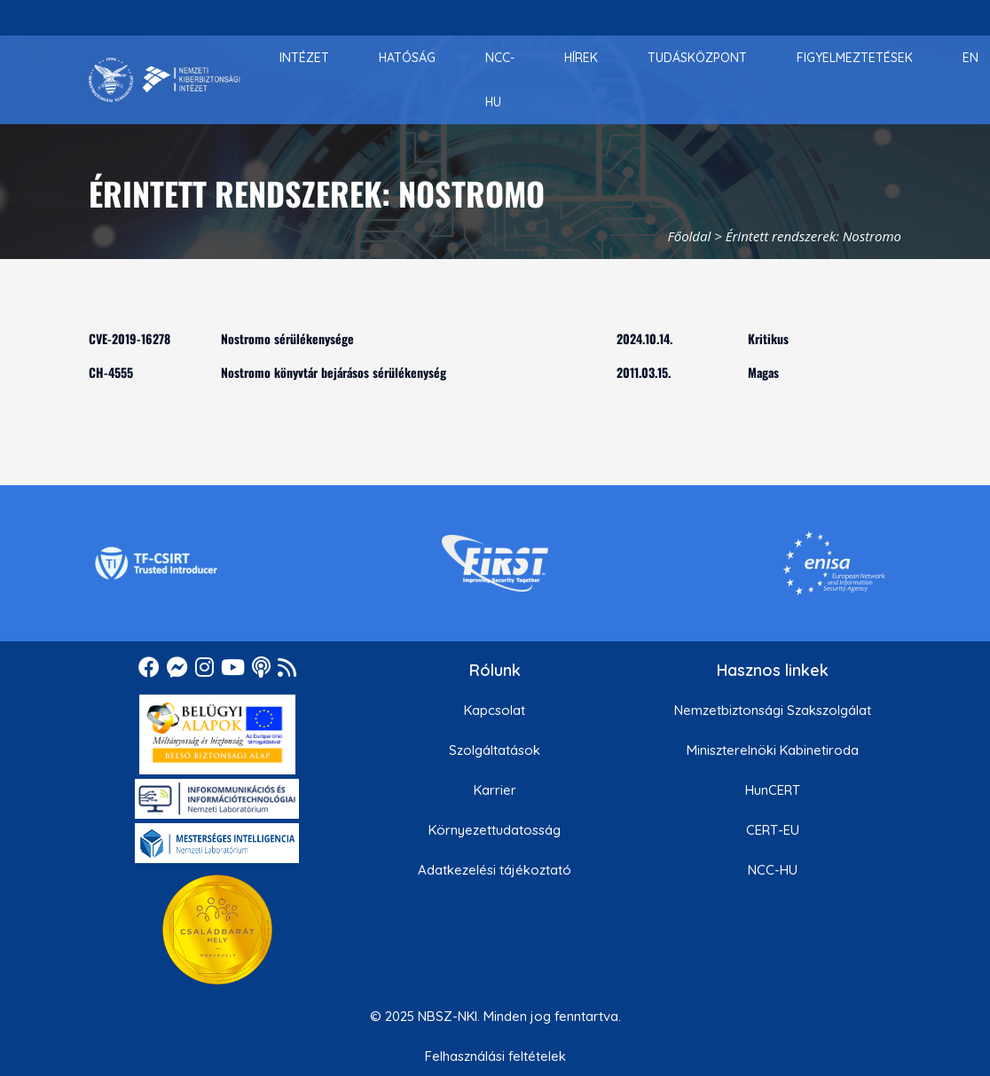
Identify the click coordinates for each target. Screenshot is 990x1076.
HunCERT (772, 789)
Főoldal (689, 236)
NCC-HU (773, 869)
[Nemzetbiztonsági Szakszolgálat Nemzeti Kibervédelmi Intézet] (164, 79)
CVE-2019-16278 (129, 338)
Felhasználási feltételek (495, 1056)
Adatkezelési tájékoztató (494, 869)
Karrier (495, 789)
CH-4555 (111, 372)
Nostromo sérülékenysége (287, 338)
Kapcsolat (494, 710)
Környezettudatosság (494, 829)
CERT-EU (772, 829)
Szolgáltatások (494, 750)
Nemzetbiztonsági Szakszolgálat (772, 710)
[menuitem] (304, 57)
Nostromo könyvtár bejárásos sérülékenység (333, 372)
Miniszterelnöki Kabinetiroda (773, 750)
